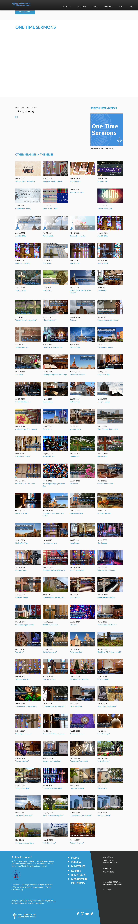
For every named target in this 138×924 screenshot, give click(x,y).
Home (75, 857)
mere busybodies (76, 513)
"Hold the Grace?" (49, 320)
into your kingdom (104, 513)
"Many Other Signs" (22, 788)
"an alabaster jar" (103, 734)
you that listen (75, 429)
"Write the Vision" (104, 816)
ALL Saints (19, 375)
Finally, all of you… (22, 513)
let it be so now (102, 679)
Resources (109, 7)
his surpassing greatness (24, 625)
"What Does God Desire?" (107, 625)
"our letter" (19, 652)
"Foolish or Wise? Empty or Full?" (109, 652)
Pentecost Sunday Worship (53, 182)
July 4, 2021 (47, 291)
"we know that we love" (23, 816)
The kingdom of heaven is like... (54, 598)
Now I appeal (102, 543)
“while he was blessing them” (53, 816)
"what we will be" (76, 652)
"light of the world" (50, 652)
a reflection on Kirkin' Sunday (26, 429)
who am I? (73, 625)
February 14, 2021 (77, 193)
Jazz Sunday (101, 291)
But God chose (20, 570)
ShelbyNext (107, 890)
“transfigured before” (23, 734)
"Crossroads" (102, 788)
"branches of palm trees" (79, 761)
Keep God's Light (103, 375)
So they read (74, 402)
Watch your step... (49, 679)
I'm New (76, 862)
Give (121, 7)
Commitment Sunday (105, 347)
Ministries (81, 7)
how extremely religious (106, 598)
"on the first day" (103, 761)
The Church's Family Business (54, 570)
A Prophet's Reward (22, 457)
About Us (67, 7)
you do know (74, 598)
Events (95, 7)
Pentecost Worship (22, 263)
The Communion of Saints (24, 843)
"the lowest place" (22, 761)
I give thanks (74, 543)
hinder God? (74, 457)
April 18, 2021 (20, 236)
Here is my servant (50, 543)
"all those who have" (22, 679)
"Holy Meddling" (76, 707)
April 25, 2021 (48, 236)
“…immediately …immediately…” (54, 707)
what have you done (77, 375)
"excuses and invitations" (52, 761)
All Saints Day (102, 182)
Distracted (74, 484)
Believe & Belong (21, 598)
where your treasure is (105, 484)
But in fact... (47, 429)
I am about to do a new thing (53, 347)
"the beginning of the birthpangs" (55, 375)
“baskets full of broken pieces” (54, 734)
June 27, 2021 (20, 291)
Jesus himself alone (77, 570)
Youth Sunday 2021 (104, 209)
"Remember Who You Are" (52, 788)
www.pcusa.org (17, 890)
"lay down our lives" (77, 788)
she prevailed (102, 457)
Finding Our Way (21, 543)
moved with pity (49, 457)
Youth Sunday (75, 182)
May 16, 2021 (102, 236)
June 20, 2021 (102, 263)
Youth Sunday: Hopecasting (107, 429)
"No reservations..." (77, 734)
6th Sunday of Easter (78, 236)
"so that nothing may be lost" (26, 320)
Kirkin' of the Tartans (50, 209)
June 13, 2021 (75, 263)
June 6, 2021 (47, 263)
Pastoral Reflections (22, 402)
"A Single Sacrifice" (77, 843)
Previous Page (25, 12)
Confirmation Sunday (23, 209)
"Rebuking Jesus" (49, 843)
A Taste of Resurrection (106, 570)
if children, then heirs (50, 625)
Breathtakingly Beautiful (79, 679)
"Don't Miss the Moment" (107, 707)
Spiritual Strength (21, 347)
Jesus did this (48, 402)
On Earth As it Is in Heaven (25, 484)
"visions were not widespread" (26, 707)
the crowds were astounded (107, 320)
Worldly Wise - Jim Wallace (25, 182)
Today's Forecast (103, 402)
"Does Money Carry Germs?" (81, 816)
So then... (73, 320)
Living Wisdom (75, 347)
